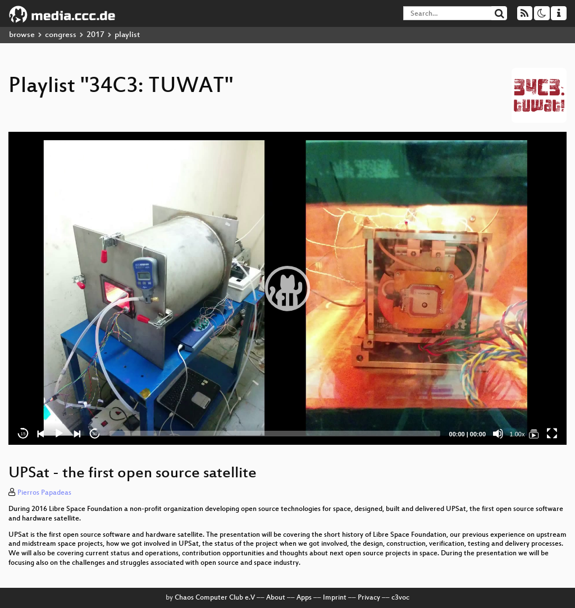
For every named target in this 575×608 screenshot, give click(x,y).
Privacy (369, 598)
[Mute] (498, 433)
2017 (95, 35)
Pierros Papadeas (44, 493)
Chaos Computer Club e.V (215, 598)
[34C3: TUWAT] (534, 433)
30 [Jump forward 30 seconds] (95, 433)
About (275, 598)
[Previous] (41, 433)
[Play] (59, 433)
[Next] (77, 433)
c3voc (400, 598)
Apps (304, 598)
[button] (287, 288)
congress (60, 35)
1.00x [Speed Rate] (517, 434)
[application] (287, 288)
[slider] (274, 433)
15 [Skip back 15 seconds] (23, 433)
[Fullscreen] (552, 433)
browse (22, 35)
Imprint (334, 598)
